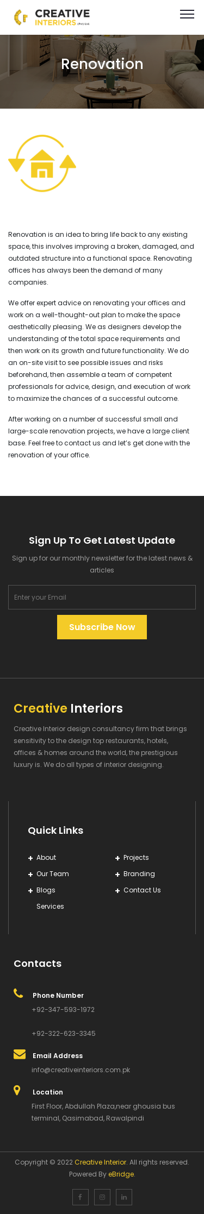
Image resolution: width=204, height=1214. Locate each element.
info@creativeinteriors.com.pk (81, 1069)
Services (50, 906)
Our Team (52, 873)
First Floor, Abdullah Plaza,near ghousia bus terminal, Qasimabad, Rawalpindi (103, 1112)
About (46, 857)
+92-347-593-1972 (63, 1009)
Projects (136, 857)
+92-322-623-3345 (64, 1033)
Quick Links (55, 830)
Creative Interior (100, 1162)
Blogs (45, 890)
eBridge (121, 1174)
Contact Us (142, 890)
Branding (139, 873)
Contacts (37, 963)
